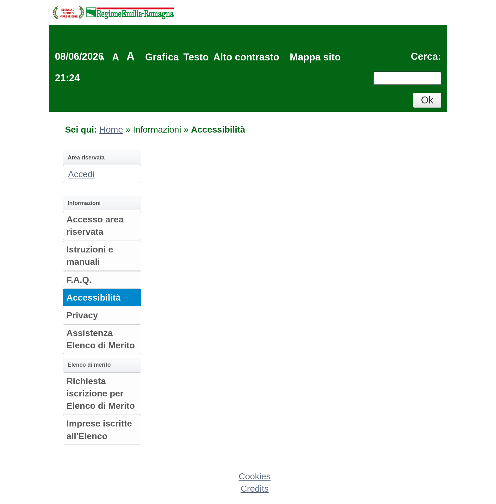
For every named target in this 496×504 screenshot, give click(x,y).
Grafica (162, 57)
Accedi (81, 174)
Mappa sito (315, 57)
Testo (196, 57)
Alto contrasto (246, 57)
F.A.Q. (78, 280)
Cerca (424, 56)
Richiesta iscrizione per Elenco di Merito (100, 393)
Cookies (254, 476)
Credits (255, 489)
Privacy (82, 315)
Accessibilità (93, 297)
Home (111, 129)
